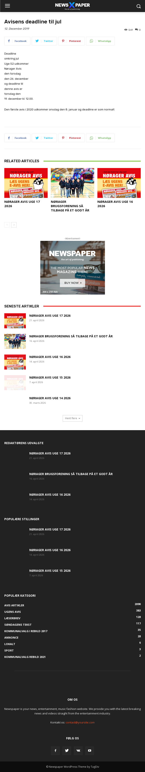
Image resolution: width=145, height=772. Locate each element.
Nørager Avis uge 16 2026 (49, 357)
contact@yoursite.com (80, 722)
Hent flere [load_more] (72, 418)
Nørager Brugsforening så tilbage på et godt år (70, 205)
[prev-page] (7, 225)
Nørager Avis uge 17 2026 (49, 315)
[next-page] (14, 225)
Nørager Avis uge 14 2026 (49, 398)
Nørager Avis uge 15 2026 (49, 377)
